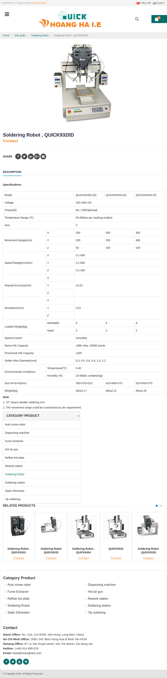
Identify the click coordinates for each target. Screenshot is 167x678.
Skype (26, 661)
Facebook (18, 156)
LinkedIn (31, 156)
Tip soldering (12, 499)
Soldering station (15, 482)
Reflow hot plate (14, 457)
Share (7, 156)
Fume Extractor (14, 441)
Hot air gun (11, 449)
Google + (37, 156)
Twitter (24, 156)
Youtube (19, 661)
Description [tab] (12, 171)
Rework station (14, 465)
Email (43, 156)
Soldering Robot (14, 474)
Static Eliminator (14, 490)
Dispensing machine (17, 432)
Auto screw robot (15, 424)
